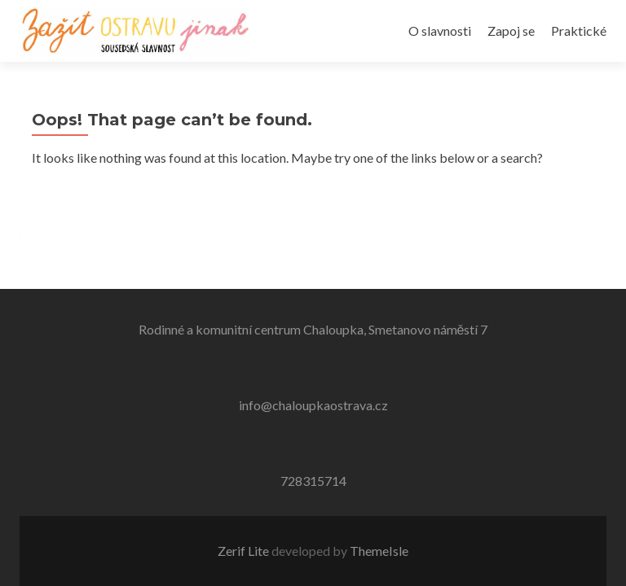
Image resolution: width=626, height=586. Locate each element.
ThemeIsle (379, 550)
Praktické (578, 30)
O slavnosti (439, 30)
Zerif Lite (244, 550)
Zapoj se (511, 30)
